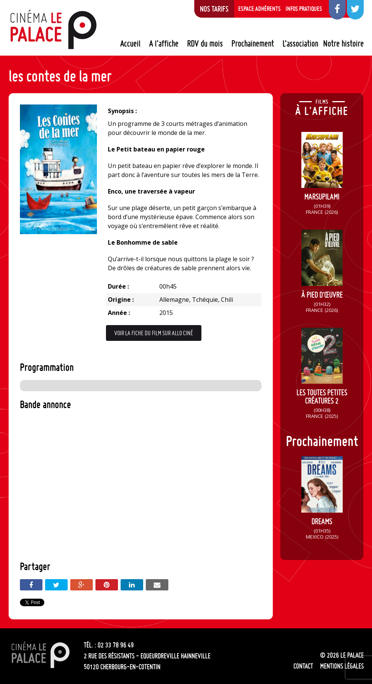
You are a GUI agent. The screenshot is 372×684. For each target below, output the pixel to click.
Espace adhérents (259, 8)
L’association (300, 43)
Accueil (130, 43)
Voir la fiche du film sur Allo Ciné (153, 333)
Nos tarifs (214, 8)
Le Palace (53, 29)
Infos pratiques (304, 8)
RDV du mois (205, 43)
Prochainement (252, 43)
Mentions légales (342, 666)
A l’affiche (163, 43)
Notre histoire (343, 43)
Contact (303, 666)
